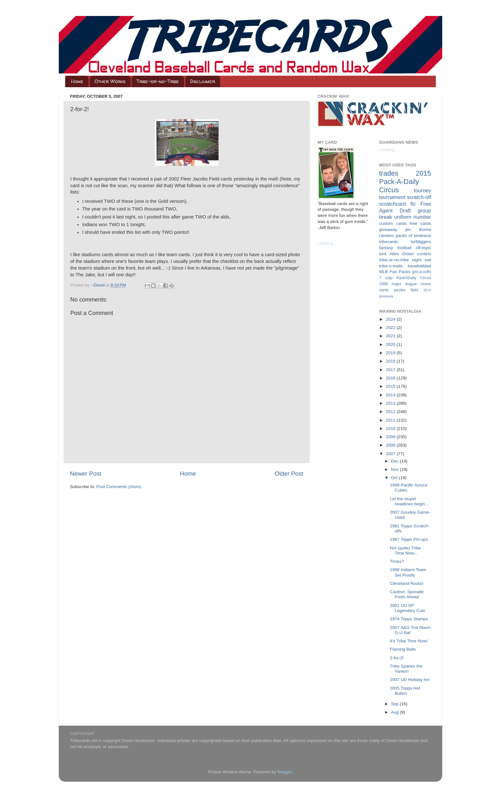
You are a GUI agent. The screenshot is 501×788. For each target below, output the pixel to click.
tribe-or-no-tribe (394, 259)
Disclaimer (202, 81)
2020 (391, 344)
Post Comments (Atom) (118, 486)
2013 (391, 403)
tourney (422, 190)
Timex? (397, 561)
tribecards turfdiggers (405, 241)
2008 (391, 445)
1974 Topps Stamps (409, 618)
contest (424, 253)
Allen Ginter (401, 253)
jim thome (418, 229)
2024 (391, 319)
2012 (391, 411)
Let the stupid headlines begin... (409, 501)
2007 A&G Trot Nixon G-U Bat (410, 630)
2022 (391, 327)
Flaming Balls (403, 649)
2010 (391, 428)
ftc (413, 204)
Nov (395, 469)
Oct (395, 477)
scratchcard (392, 204)
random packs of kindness (405, 235)
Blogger (284, 771)
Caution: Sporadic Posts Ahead (407, 594)
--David (98, 285)
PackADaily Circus (414, 278)
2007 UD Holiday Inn (410, 679)
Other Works (110, 81)
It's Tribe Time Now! (409, 641)
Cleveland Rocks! (406, 583)
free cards (420, 223)
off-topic (423, 247)
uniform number (412, 217)
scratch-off (419, 197)
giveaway (388, 229)
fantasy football (395, 247)
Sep (395, 703)
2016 (391, 378)
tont (383, 253)
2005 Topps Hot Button (405, 691)
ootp (389, 278)
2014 (391, 395)
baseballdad (419, 266)
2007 (391, 453)
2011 (391, 420)
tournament (392, 197)
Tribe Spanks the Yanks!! (406, 669)
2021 (391, 335)
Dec (395, 461)
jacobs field (406, 290)
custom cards (393, 223)
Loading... (327, 243)
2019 (391, 352)
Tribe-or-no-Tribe (157, 81)
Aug (395, 712)
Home (77, 81)
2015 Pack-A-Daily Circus (405, 181)
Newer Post (85, 473)
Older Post (289, 473)
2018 (391, 361)
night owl (421, 259)
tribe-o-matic (391, 266)
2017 (391, 369)
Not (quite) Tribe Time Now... (405, 550)
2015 (391, 386)
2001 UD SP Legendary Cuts (407, 608)
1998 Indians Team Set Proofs (408, 572)
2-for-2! (397, 657)
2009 (391, 436)
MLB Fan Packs (395, 271)
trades (388, 173)
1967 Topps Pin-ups (409, 539)
